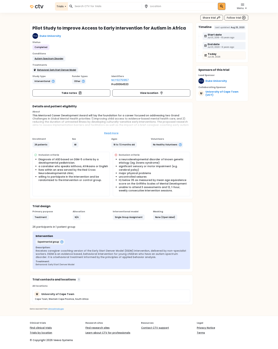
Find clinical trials (41, 327)
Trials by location (41, 332)
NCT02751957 (120, 80)
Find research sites (97, 327)
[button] (48, 58)
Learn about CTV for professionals (107, 332)
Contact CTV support (155, 327)
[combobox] (107, 6)
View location (151, 93)
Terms (201, 332)
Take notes (72, 93)
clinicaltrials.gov (56, 309)
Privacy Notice (206, 327)
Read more (111, 133)
